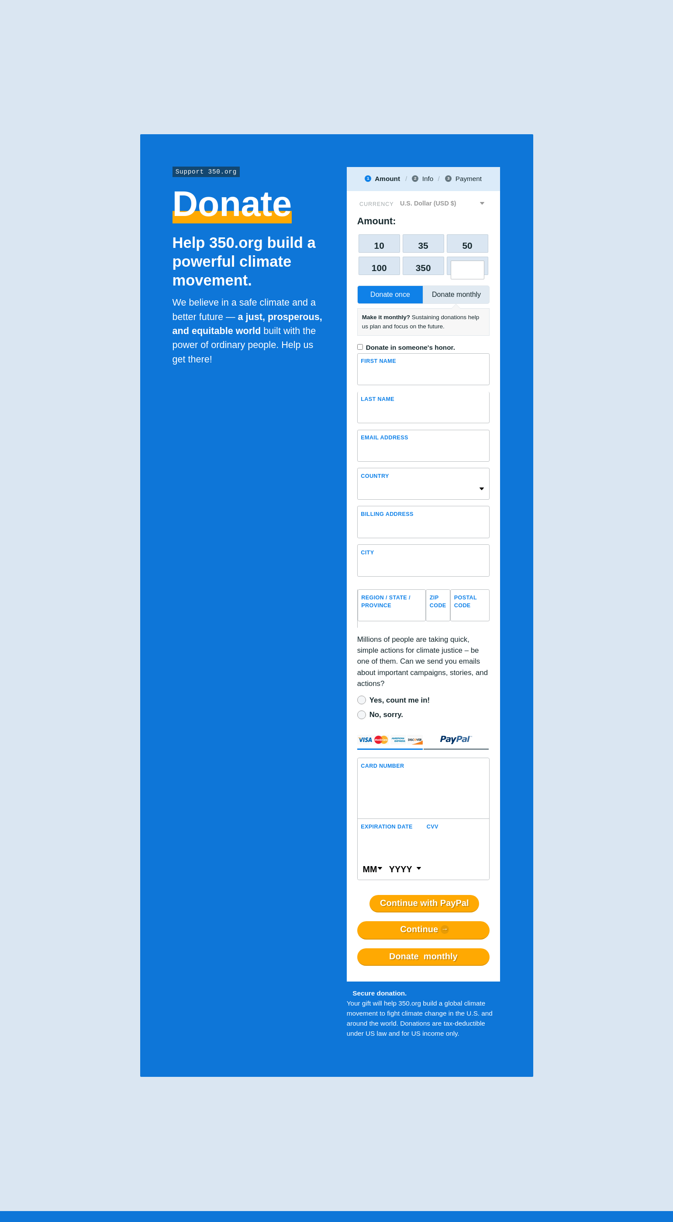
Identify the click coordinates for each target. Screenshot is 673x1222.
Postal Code (465, 602)
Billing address (387, 514)
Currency (376, 204)
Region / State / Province (386, 602)
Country (375, 476)
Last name (377, 400)
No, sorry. (386, 714)
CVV (432, 827)
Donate (423, 956)
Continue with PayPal (424, 903)
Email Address (384, 438)
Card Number (382, 766)
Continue (419, 929)
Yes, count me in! (399, 700)
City (367, 553)
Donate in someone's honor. (410, 347)
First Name (378, 362)
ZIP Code (438, 602)
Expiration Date (387, 827)
